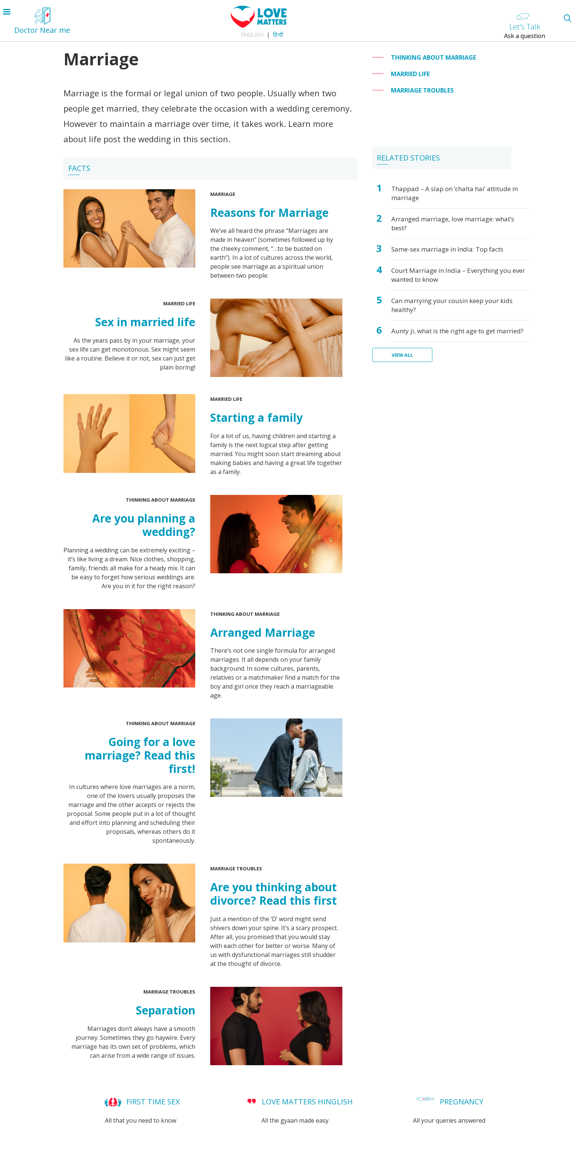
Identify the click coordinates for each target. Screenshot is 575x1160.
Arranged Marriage (262, 632)
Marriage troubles (236, 868)
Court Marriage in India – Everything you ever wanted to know (458, 275)
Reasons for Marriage (269, 212)
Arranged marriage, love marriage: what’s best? (452, 223)
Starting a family (256, 417)
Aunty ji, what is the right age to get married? (457, 331)
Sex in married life (145, 322)
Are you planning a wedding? (143, 525)
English (252, 34)
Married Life (179, 303)
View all (402, 355)
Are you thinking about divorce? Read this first (273, 893)
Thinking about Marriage (160, 499)
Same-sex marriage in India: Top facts (447, 249)
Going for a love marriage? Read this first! (140, 755)
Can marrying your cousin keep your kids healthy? (452, 305)
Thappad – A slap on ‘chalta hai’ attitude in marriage (454, 193)
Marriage (222, 194)
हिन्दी (278, 34)
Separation (165, 1010)
